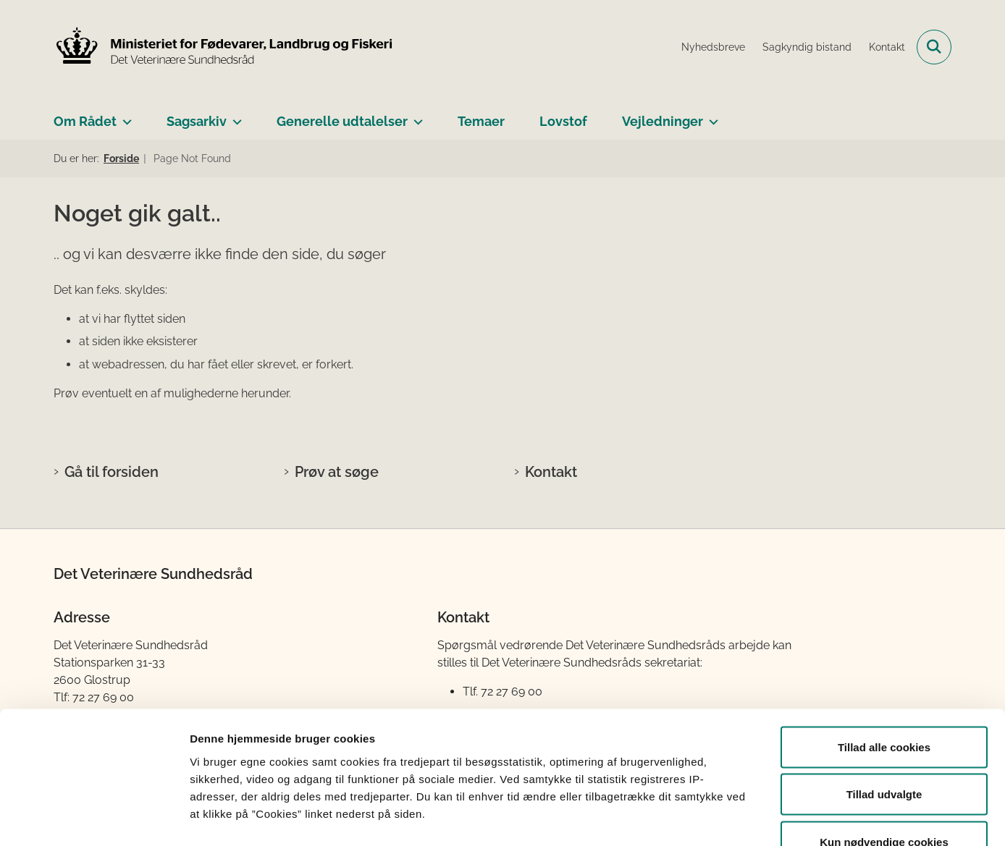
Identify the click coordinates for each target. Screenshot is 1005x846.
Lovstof (563, 121)
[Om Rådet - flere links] (124, 116)
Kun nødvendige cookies (884, 751)
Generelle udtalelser (342, 121)
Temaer (481, 121)
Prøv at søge (337, 472)
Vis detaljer (752, 817)
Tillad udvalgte (884, 704)
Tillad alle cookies (884, 656)
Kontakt (551, 472)
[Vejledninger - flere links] (710, 116)
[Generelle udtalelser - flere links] (415, 116)
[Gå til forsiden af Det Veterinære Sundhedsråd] (224, 47)
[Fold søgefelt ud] (934, 47)
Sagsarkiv (197, 121)
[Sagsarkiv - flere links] (234, 116)
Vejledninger (662, 121)
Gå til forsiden (111, 472)
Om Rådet (85, 121)
